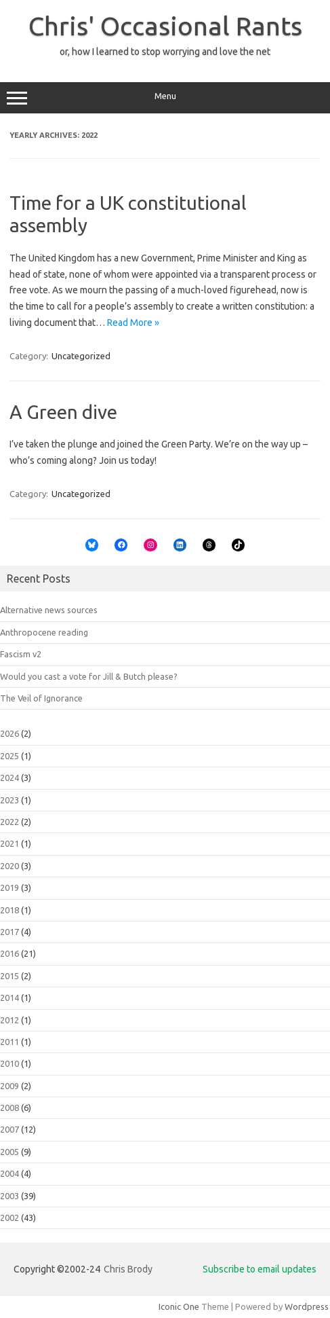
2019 (9, 887)
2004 (9, 1173)
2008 (9, 1107)
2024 (9, 777)
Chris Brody (128, 1269)
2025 (9, 756)
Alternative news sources (49, 610)
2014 (9, 997)
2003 (9, 1196)
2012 (9, 1020)
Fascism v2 (20, 654)
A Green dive (63, 411)
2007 (9, 1129)
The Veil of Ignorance (41, 698)
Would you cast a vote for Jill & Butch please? (89, 676)
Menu (165, 98)
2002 (9, 1217)
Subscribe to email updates (259, 1269)
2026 (9, 733)
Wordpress (307, 1306)
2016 (9, 953)
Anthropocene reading (44, 632)
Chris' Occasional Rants (165, 26)
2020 (9, 866)
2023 (9, 800)
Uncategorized (80, 356)
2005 (9, 1151)
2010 (9, 1063)
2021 (9, 843)
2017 (9, 931)
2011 (9, 1041)
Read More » (133, 322)
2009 (9, 1086)
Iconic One (179, 1306)
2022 (9, 821)
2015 (9, 976)
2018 (9, 910)
